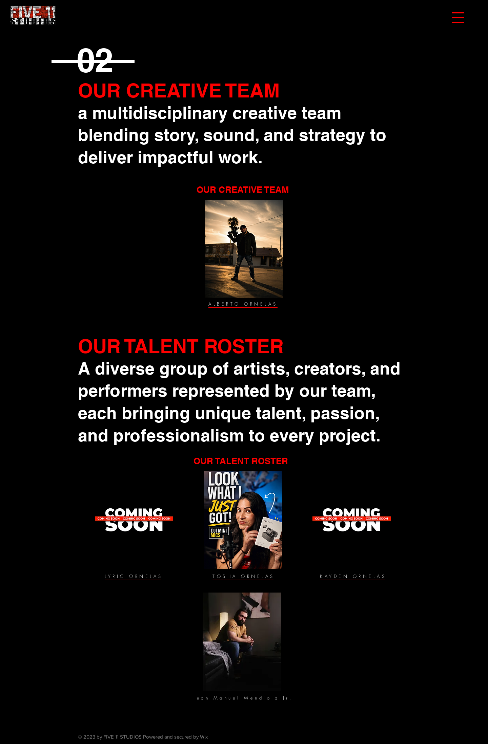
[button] (458, 17)
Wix (204, 737)
